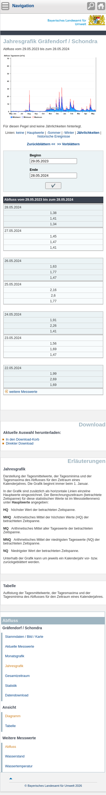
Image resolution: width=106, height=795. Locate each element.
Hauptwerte (35, 133)
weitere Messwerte (23, 392)
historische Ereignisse (54, 136)
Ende (34, 170)
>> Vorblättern (68, 144)
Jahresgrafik (14, 666)
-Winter (68, 133)
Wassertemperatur (18, 766)
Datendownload (16, 695)
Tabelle (10, 726)
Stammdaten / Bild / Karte (24, 637)
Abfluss (10, 747)
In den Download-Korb (22, 439)
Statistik (11, 686)
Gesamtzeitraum (17, 676)
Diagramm (13, 716)
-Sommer (54, 133)
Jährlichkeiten (88, 133)
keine (20, 133)
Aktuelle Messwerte (19, 646)
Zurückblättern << (41, 144)
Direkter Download (20, 443)
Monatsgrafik (14, 656)
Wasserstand (15, 756)
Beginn (35, 155)
